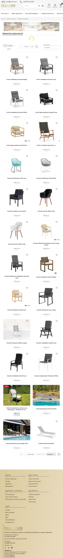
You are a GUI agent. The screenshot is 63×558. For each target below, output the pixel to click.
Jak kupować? (9, 486)
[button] (43, 5)
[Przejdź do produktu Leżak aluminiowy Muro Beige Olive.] (16, 430)
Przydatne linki (9, 522)
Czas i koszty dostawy (11, 497)
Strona (26, 46)
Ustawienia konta (33, 484)
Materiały (31, 497)
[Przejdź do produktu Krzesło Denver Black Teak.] (46, 197)
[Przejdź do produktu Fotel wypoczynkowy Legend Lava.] (46, 98)
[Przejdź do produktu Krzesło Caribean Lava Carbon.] (16, 197)
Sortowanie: (46, 45)
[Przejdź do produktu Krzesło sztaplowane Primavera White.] (46, 362)
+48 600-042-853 (9, 536)
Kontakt (7, 481)
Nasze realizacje (9, 512)
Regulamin (8, 484)
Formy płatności (10, 494)
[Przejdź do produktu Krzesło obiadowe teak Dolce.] (16, 296)
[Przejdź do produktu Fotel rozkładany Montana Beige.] (16, 66)
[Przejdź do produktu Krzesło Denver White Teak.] (16, 230)
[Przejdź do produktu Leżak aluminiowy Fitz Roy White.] (46, 395)
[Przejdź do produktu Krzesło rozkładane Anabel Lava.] (46, 329)
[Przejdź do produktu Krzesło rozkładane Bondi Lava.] (16, 362)
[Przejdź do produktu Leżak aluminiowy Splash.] (46, 430)
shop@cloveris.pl (11, 1)
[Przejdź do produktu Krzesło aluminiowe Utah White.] (46, 164)
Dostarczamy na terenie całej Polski (15, 499)
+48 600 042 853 (28, 1)
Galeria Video (32, 499)
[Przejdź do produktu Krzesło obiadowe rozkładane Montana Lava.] (16, 263)
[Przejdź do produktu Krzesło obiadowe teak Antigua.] (46, 263)
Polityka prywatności (34, 494)
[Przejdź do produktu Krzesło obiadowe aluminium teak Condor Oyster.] (46, 230)
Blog (6, 517)
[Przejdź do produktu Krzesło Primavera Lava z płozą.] (46, 296)
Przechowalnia (32, 486)
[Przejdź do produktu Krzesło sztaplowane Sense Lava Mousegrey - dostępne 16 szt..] (16, 395)
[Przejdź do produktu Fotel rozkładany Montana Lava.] (46, 66)
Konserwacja (32, 502)
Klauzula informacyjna (34, 481)
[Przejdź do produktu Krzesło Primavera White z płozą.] (16, 329)
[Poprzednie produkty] (30, 454)
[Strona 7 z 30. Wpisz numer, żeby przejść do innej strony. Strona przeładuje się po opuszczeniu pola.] (29, 46)
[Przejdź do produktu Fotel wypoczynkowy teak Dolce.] (16, 131)
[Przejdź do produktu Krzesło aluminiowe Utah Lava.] (16, 164)
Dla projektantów (10, 520)
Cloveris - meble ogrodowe (8, 18)
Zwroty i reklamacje (10, 479)
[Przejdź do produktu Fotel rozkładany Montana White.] (16, 98)
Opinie (7, 515)
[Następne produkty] (51, 454)
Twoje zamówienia (33, 479)
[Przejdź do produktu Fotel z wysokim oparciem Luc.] (46, 131)
